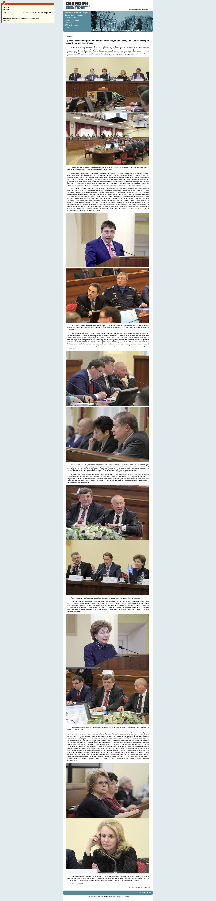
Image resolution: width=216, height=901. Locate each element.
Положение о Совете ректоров (76, 13)
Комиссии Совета (71, 18)
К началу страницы (145, 892)
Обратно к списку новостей (139, 887)
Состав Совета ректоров (74, 15)
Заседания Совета (72, 20)
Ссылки (67, 28)
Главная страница (135, 9)
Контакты (145, 9)
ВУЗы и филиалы (71, 25)
